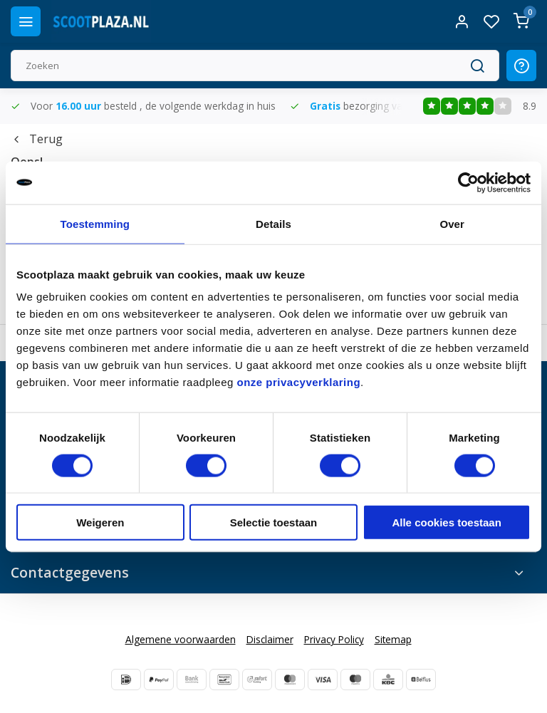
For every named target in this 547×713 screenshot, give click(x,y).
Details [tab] (273, 223)
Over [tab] (451, 223)
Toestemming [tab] (95, 223)
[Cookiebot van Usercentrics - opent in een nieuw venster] (468, 182)
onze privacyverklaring (299, 382)
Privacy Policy (334, 639)
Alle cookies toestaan (446, 522)
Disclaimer (269, 639)
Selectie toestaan (274, 522)
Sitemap (393, 639)
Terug (37, 139)
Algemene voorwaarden (180, 639)
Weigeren (100, 522)
